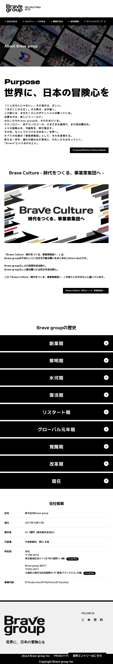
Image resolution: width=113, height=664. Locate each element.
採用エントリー (87, 655)
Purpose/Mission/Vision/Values (89, 150)
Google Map (72, 559)
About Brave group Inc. (36, 656)
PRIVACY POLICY (64, 656)
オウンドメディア (94, 21)
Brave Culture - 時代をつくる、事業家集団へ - (86, 291)
